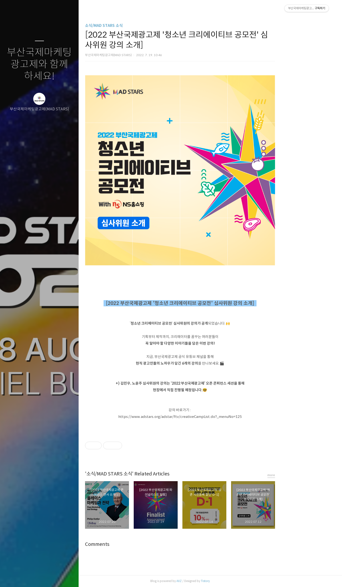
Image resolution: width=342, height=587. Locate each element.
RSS (49, 577)
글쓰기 (11, 577)
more (301, 475)
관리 (67, 577)
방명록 (30, 577)
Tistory (235, 581)
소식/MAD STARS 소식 (134, 25)
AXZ (209, 581)
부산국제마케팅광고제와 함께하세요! (39, 64)
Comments (127, 544)
